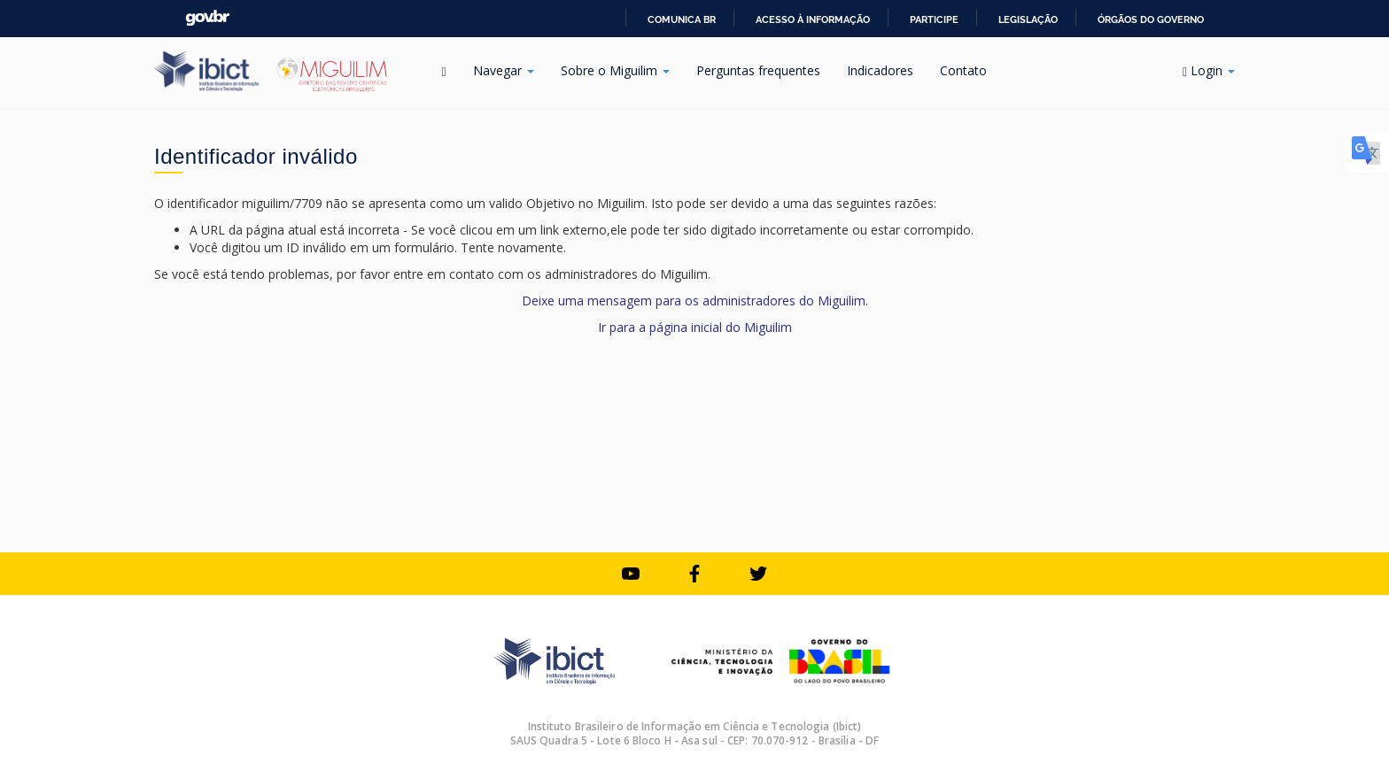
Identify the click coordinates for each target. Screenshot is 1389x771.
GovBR (207, 18)
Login (1209, 70)
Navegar (503, 70)
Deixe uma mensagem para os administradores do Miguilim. (695, 300)
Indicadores (880, 70)
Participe (934, 19)
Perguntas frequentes (758, 70)
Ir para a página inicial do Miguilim (695, 327)
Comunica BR (682, 19)
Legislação (1028, 19)
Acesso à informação (813, 19)
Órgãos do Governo (1151, 19)
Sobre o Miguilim (615, 70)
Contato (963, 70)
